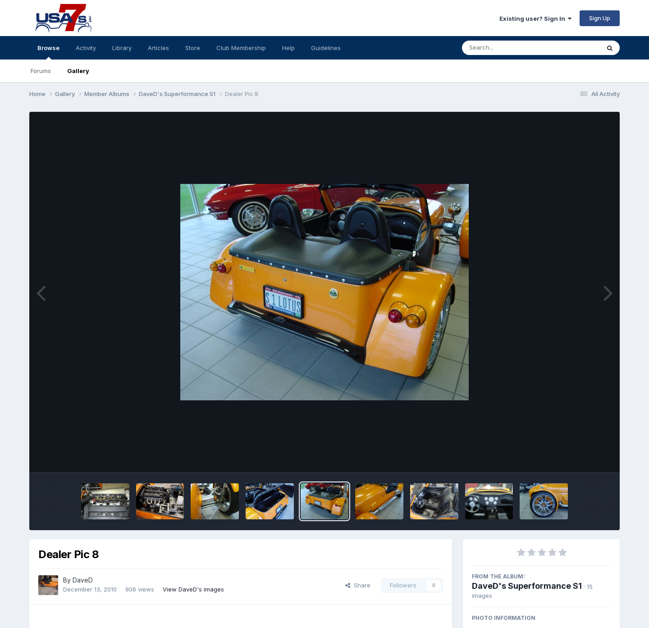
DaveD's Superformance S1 (527, 586)
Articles (158, 47)
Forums (41, 70)
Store (192, 47)
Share (357, 585)
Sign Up (599, 18)
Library (122, 47)
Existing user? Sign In (535, 18)
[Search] (506, 48)
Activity (86, 47)
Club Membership (241, 47)
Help (288, 47)
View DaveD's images (193, 589)
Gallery (78, 70)
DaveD (83, 580)
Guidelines (326, 47)
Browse (48, 52)
